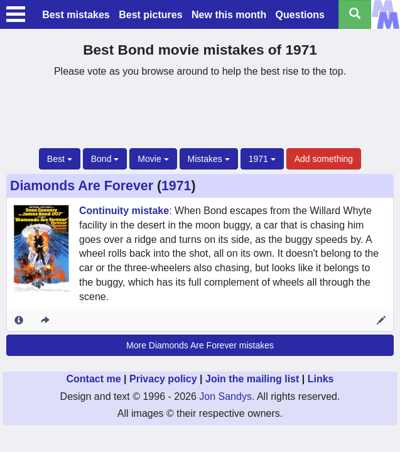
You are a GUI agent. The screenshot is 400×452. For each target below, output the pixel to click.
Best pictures (150, 14)
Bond (105, 159)
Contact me (93, 379)
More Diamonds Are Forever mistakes (200, 345)
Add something (324, 159)
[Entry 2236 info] (19, 321)
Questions (300, 14)
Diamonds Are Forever (81, 185)
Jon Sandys (225, 396)
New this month (229, 14)
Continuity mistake (124, 210)
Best (59, 159)
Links (321, 379)
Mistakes (209, 159)
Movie (153, 159)
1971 (262, 159)
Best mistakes (76, 14)
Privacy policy (163, 379)
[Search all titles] (354, 14)
